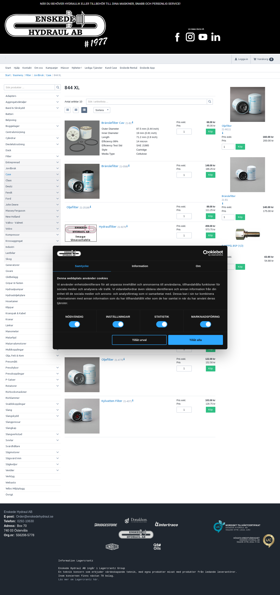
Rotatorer (11, 385)
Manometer (12, 331)
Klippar (10, 307)
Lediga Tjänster (93, 67)
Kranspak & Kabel (16, 313)
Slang (9, 410)
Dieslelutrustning (15, 144)
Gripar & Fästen (14, 283)
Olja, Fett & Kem (15, 355)
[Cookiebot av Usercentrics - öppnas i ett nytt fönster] (206, 253)
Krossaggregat (14, 240)
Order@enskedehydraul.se (34, 516)
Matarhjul (11, 337)
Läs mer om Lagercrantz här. (78, 579)
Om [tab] (198, 265)
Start (8, 67)
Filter (28, 75)
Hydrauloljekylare (15, 295)
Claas (9, 180)
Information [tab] (140, 265)
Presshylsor (12, 367)
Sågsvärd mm (13, 458)
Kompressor (13, 234)
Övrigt (9, 494)
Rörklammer (13, 397)
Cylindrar (11, 138)
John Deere (12, 204)
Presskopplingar (15, 373)
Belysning (11, 120)
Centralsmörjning (15, 132)
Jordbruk (39, 75)
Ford (8, 198)
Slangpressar (13, 422)
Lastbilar (10, 253)
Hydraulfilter (107, 226)
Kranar (9, 319)
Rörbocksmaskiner (16, 391)
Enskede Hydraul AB (18, 511)
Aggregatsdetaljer (16, 102)
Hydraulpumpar (14, 289)
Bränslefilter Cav (112, 122)
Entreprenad (13, 162)
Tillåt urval (139, 340)
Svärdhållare (13, 446)
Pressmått (11, 361)
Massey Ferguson (15, 210)
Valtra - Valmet (14, 222)
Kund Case (111, 67)
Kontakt (27, 67)
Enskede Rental (128, 67)
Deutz (9, 186)
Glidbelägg (12, 277)
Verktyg (10, 476)
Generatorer (13, 265)
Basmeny (18, 75)
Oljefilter (73, 207)
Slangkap (11, 428)
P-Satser (11, 379)
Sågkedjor (11, 464)
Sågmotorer (13, 452)
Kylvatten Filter (111, 400)
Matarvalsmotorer (16, 343)
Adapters (11, 96)
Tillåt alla (195, 340)
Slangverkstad (14, 434)
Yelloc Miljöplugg (15, 488)
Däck (8, 150)
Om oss (38, 67)
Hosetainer (12, 301)
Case (48, 75)
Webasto (11, 482)
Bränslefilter (109, 166)
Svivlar (9, 440)
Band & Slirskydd (15, 108)
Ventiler (10, 470)
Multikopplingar (15, 349)
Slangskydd (12, 416)
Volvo (9, 228)
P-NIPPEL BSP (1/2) (232, 245)
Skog (9, 259)
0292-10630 (25, 521)
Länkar (9, 325)
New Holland (13, 216)
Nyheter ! (77, 67)
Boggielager (13, 126)
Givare (9, 271)
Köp (210, 131)
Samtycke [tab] (82, 265)
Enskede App (147, 67)
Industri (10, 246)
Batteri (9, 114)
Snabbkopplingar (15, 403)
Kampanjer (52, 67)
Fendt (9, 192)
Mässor (65, 67)
